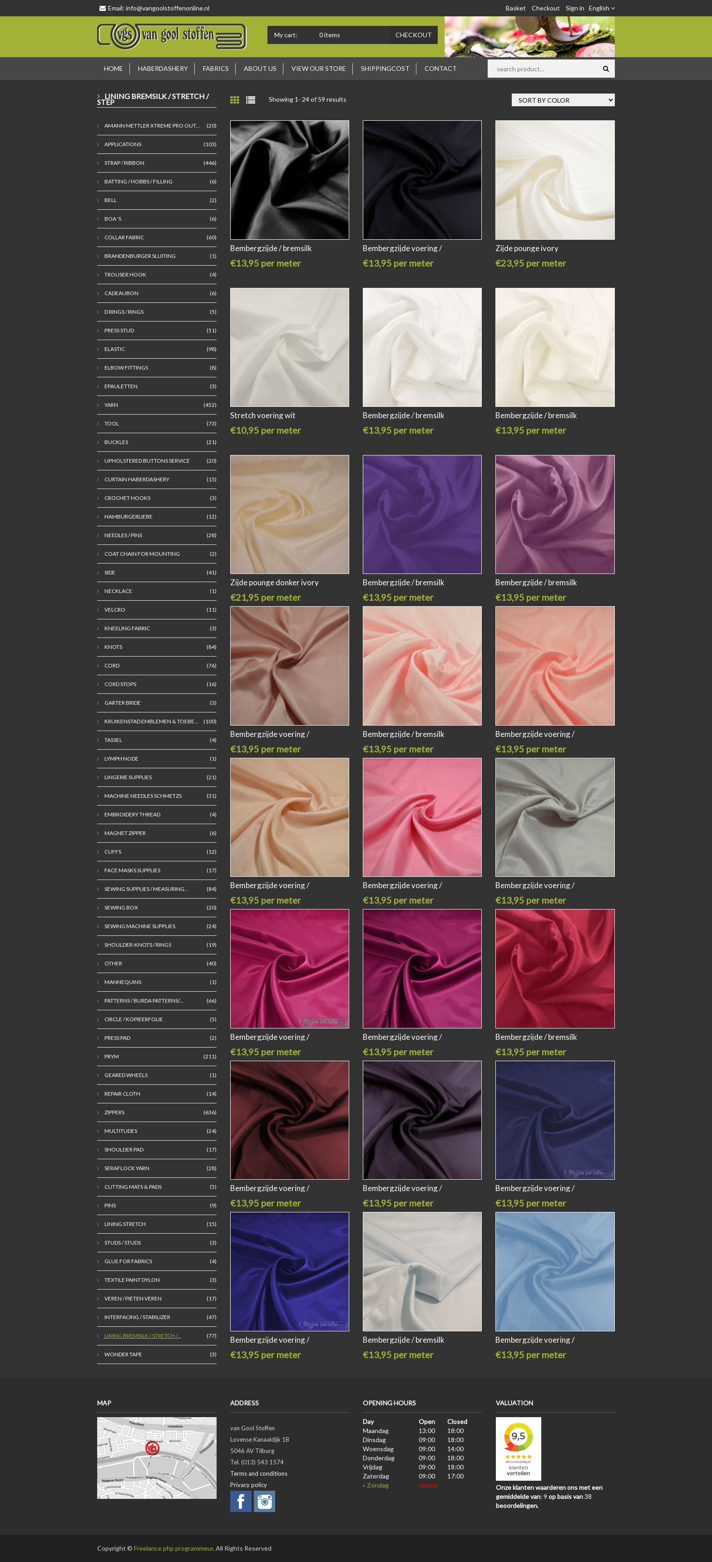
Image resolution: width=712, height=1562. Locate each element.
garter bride (122, 702)
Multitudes (120, 1130)
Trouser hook (125, 274)
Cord (111, 665)
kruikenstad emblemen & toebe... (151, 721)
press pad (117, 1037)
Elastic (114, 349)
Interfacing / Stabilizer (137, 1317)
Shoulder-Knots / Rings (137, 944)
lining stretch (125, 1224)
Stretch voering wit (263, 415)
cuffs (112, 851)
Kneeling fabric (127, 628)
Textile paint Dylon (132, 1279)
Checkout (546, 8)
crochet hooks (127, 497)
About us (260, 68)
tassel (113, 740)
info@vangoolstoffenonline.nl (167, 8)
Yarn (111, 404)
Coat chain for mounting (142, 553)
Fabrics (216, 68)
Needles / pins (123, 535)
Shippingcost (385, 68)
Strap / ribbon (124, 162)
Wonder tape (123, 1354)
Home (113, 68)
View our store (319, 68)
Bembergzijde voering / (402, 248)
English (602, 8)
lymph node (121, 758)
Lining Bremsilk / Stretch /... (142, 1335)
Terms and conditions (258, 1473)
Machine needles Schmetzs (143, 795)
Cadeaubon (121, 293)
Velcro (114, 609)
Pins (110, 1205)
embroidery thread (132, 814)
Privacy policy (248, 1484)
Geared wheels (126, 1075)
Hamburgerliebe (128, 516)
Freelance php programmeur (173, 1548)
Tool (111, 423)
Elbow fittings (126, 367)
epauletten (121, 386)
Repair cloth (122, 1093)
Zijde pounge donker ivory (274, 582)
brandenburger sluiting (140, 255)
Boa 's (112, 218)
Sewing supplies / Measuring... (146, 888)
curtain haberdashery (136, 479)
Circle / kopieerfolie (133, 1019)
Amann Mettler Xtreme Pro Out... (152, 125)
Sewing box (121, 907)
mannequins (122, 982)
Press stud (119, 330)
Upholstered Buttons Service (147, 460)
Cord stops (120, 684)
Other (113, 963)
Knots (113, 646)
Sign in (575, 8)
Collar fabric (124, 237)
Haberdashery (163, 68)
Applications (122, 144)
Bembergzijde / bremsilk (271, 248)
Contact (441, 68)
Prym (111, 1056)
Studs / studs (122, 1242)
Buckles (116, 442)
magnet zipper (125, 833)
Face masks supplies (132, 870)
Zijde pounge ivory (527, 248)
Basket (516, 8)
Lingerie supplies (128, 777)
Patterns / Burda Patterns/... (143, 1000)
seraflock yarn (126, 1168)
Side (109, 572)
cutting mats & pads (133, 1186)
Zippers (114, 1112)
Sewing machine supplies (139, 926)
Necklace (118, 591)
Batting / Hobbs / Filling (138, 181)
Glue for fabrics (128, 1261)
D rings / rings (123, 311)
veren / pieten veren (133, 1298)
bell (110, 200)
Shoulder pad (123, 1149)
